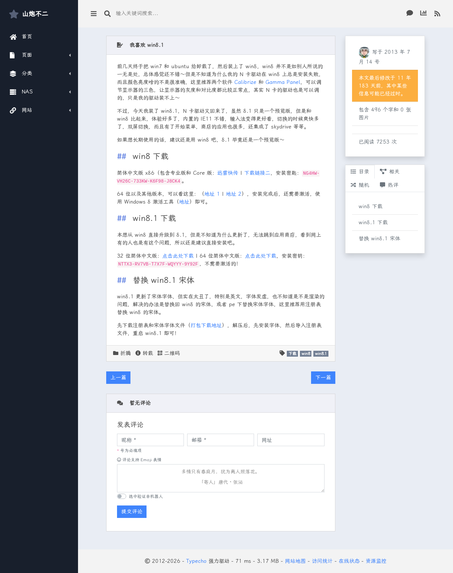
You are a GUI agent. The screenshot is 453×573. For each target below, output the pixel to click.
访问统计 (322, 561)
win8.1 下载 (373, 222)
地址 (184, 202)
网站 (21, 110)
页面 (21, 55)
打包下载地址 (206, 325)
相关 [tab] (390, 171)
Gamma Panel (283, 82)
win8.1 (321, 353)
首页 (21, 36)
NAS (21, 92)
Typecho (196, 561)
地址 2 (234, 194)
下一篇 (323, 377)
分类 (21, 73)
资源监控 (375, 561)
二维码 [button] (169, 353)
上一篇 (118, 377)
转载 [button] (144, 353)
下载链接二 (257, 173)
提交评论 (131, 511)
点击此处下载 (178, 256)
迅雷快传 (227, 173)
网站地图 (295, 561)
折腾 (125, 353)
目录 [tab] (360, 171)
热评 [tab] (389, 185)
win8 (306, 353)
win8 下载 (371, 206)
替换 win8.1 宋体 (379, 238)
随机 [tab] (360, 185)
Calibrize (245, 82)
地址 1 (212, 194)
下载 (292, 353)
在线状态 (349, 561)
